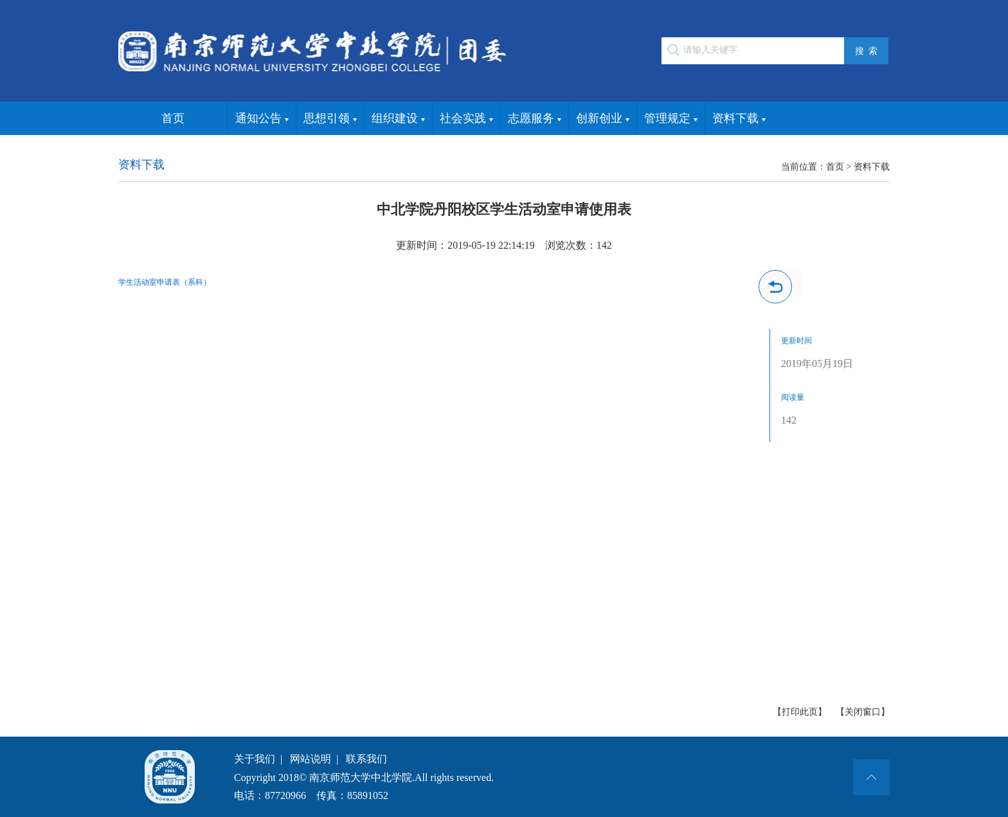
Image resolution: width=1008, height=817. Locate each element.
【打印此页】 (800, 712)
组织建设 (398, 119)
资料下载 (739, 119)
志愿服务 (534, 119)
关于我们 (254, 758)
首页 (172, 118)
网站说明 (310, 758)
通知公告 (262, 119)
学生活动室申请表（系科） (164, 282)
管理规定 (671, 119)
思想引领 (330, 119)
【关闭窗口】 (863, 712)
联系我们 (366, 758)
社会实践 (466, 119)
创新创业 (602, 119)
